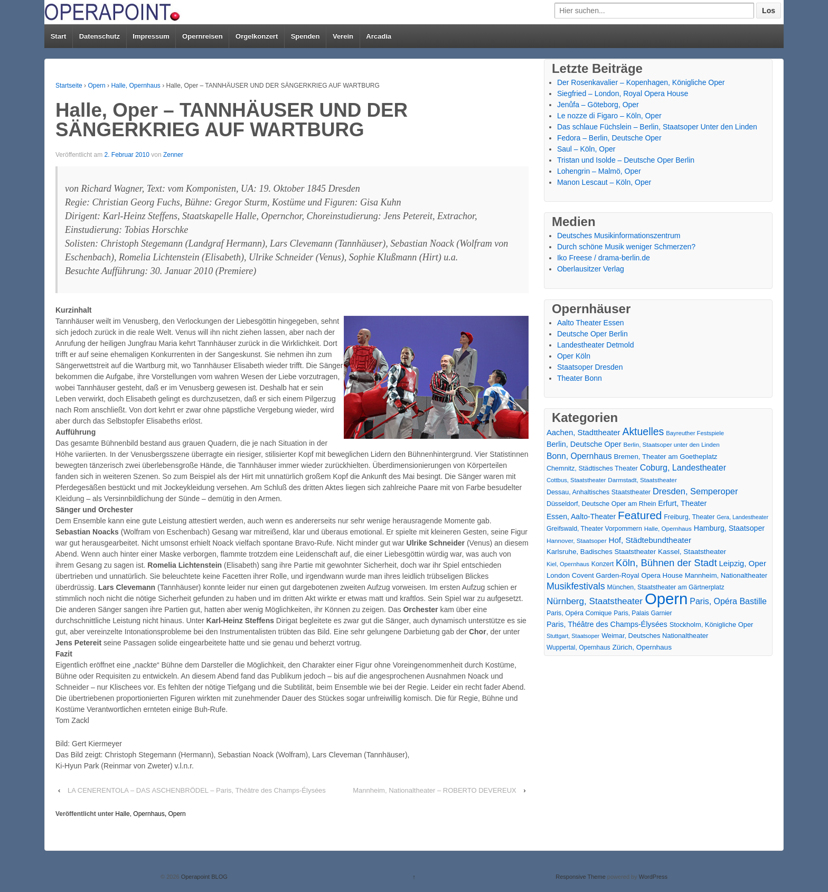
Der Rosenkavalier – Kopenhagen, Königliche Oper (641, 82)
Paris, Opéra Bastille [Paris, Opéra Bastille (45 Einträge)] (728, 601)
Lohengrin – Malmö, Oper (599, 171)
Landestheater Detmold (595, 345)
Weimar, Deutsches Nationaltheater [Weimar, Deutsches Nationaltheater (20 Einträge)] (654, 636)
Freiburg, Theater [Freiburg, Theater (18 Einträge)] (689, 517)
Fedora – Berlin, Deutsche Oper (609, 138)
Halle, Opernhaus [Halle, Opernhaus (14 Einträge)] (668, 528)
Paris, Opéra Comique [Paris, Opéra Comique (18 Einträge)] (579, 613)
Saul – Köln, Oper (586, 149)
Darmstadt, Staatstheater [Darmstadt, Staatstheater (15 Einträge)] (642, 479)
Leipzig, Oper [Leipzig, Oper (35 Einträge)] (742, 563)
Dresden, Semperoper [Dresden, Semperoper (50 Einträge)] (695, 491)
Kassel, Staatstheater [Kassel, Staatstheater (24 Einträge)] (692, 552)
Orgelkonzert (257, 36)
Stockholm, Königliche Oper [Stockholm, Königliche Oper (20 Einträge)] (712, 624)
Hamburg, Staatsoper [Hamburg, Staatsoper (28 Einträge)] (729, 528)
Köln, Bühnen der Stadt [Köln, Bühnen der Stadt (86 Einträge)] (666, 562)
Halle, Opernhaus (135, 85)
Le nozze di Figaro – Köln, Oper (609, 115)
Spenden (305, 36)
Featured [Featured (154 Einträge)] (640, 515)
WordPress (653, 877)
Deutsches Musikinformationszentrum (618, 235)
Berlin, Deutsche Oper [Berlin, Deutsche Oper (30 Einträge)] (584, 444)
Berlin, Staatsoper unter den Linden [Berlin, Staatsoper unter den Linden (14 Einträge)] (672, 445)
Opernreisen (202, 36)
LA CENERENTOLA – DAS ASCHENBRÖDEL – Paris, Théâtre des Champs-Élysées (197, 790)
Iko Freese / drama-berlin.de (603, 257)
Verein (343, 36)
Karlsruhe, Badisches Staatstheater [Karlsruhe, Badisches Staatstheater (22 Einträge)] (601, 552)
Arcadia (378, 36)
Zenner (173, 154)
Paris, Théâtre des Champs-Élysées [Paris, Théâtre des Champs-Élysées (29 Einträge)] (607, 624)
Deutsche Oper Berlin (592, 334)
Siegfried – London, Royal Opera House (622, 93)
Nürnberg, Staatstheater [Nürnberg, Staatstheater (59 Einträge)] (595, 601)
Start (59, 36)
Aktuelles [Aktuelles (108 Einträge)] (643, 431)
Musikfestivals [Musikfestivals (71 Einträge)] (576, 586)
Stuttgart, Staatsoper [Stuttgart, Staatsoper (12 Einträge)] (573, 636)
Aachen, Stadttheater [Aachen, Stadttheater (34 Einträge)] (583, 432)
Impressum (151, 36)
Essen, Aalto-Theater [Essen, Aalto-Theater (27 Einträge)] (581, 516)
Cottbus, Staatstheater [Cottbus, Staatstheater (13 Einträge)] (576, 480)
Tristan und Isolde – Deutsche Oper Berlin (625, 160)
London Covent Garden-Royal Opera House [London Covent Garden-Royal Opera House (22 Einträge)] (615, 575)
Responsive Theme (581, 877)
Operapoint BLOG (204, 877)
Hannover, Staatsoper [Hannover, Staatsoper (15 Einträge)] (577, 540)
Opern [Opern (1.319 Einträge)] (666, 598)
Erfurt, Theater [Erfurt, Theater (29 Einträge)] (682, 503)
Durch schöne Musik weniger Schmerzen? (626, 246)
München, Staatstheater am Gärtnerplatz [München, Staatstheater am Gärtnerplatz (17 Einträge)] (665, 587)
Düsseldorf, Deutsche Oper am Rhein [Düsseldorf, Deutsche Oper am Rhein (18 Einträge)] (601, 504)
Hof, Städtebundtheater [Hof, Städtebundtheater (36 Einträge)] (649, 540)
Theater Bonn (579, 378)
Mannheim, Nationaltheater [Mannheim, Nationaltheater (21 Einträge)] (726, 575)
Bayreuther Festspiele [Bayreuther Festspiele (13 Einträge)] (695, 433)
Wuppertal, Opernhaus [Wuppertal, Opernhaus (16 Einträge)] (578, 647)
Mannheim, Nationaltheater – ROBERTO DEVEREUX (434, 790)
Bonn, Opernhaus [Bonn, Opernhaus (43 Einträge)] (579, 456)
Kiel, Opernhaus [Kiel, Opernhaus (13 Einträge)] (568, 564)
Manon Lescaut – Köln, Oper (604, 182)
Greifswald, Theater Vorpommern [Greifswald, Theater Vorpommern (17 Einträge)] (594, 528)
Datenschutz (99, 36)
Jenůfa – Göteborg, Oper (598, 104)
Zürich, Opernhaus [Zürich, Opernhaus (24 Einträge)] (641, 647)
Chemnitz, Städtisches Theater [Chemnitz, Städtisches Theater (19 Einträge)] (592, 468)
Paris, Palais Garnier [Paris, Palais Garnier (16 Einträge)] (643, 613)
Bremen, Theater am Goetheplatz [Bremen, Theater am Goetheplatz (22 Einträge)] (666, 457)
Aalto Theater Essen (590, 322)
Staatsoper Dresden (590, 367)
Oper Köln (573, 356)
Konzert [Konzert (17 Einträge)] (602, 564)
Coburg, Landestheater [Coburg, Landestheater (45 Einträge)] (683, 467)
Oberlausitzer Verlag (590, 269)
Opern (96, 85)
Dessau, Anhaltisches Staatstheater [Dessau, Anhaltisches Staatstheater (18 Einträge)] (599, 492)
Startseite (68, 85)
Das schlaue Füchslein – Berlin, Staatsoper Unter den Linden (657, 127)
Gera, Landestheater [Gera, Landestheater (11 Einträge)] (742, 517)
